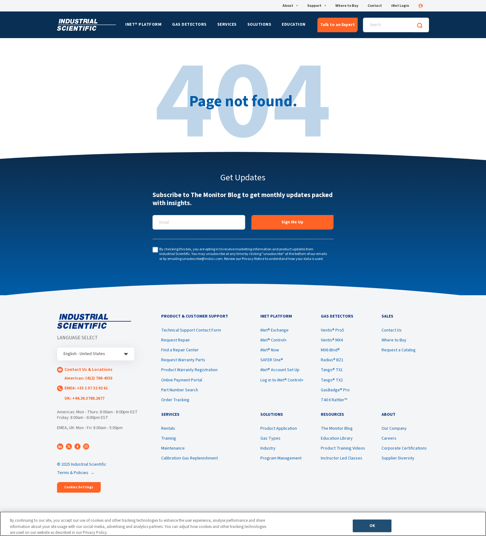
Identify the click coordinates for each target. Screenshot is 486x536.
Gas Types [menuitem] (270, 438)
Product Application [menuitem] (278, 428)
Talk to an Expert (337, 25)
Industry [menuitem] (268, 448)
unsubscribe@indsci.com (202, 258)
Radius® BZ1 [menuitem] (332, 360)
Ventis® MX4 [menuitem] (332, 340)
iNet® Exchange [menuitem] (274, 330)
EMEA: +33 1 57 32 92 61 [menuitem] (86, 388)
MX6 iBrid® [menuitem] (330, 350)
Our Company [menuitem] (394, 428)
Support (316, 5)
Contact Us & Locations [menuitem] (88, 370)
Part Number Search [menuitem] (179, 390)
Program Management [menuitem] (281, 458)
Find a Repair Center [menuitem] (180, 350)
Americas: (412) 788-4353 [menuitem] (88, 378)
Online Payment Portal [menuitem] (181, 380)
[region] (243, 524)
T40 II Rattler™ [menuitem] (334, 400)
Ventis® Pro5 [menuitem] (332, 330)
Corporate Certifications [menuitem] (404, 448)
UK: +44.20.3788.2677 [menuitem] (84, 398)
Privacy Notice (253, 258)
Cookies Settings (78, 487)
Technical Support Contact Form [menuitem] (191, 330)
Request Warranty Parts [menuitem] (183, 360)
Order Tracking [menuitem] (175, 400)
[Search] (419, 25)
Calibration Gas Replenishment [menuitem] (189, 458)
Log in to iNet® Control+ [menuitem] (281, 380)
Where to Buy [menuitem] (394, 340)
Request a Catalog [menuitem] (399, 350)
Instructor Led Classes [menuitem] (341, 458)
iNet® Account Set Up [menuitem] (279, 370)
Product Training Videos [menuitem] (343, 448)
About (290, 5)
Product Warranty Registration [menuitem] (189, 370)
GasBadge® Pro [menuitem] (335, 390)
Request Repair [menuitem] (175, 340)
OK (372, 525)
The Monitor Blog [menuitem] (337, 428)
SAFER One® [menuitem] (271, 360)
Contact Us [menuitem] (392, 330)
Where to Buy (346, 5)
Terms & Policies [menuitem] (72, 473)
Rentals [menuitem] (168, 428)
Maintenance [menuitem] (173, 448)
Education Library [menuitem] (337, 438)
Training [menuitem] (168, 438)
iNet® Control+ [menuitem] (273, 340)
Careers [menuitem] (389, 438)
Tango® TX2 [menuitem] (332, 380)
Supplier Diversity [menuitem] (398, 458)
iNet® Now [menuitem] (269, 350)
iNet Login (400, 5)
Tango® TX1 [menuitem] (332, 370)
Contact (375, 5)
